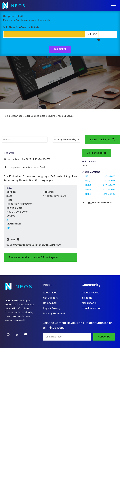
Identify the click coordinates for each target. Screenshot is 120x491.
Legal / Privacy (51, 308)
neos (60, 116)
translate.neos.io (91, 308)
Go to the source (96, 152)
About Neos (50, 292)
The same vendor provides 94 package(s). (33, 257)
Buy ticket (60, 49)
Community (50, 303)
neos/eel (69, 116)
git (8, 219)
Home (7, 116)
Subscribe (104, 336)
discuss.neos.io (90, 292)
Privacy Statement (54, 313)
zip (8, 227)
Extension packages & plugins (40, 116)
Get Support (50, 297)
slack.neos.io (89, 303)
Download (17, 116)
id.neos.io (87, 297)
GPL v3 (16, 308)
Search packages (102, 139)
